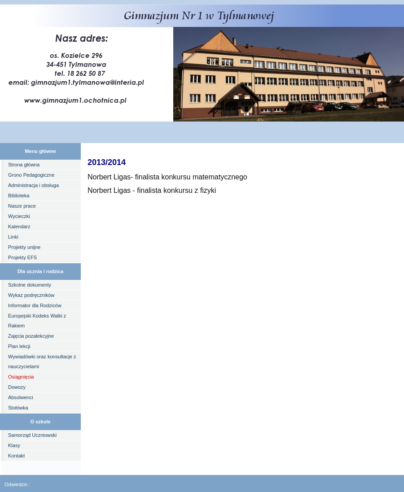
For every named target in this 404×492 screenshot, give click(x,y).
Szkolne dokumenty (29, 284)
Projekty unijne (24, 247)
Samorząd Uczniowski (32, 435)
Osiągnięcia (21, 376)
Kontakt (16, 455)
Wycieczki (19, 216)
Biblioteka (19, 195)
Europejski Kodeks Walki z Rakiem (37, 320)
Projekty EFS (22, 257)
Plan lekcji (19, 346)
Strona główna (24, 164)
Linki (13, 236)
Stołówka (18, 407)
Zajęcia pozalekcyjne (31, 336)
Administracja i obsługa (33, 185)
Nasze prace (22, 206)
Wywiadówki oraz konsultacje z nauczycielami (42, 361)
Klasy (14, 445)
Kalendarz (19, 226)
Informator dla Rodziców (34, 305)
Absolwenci (20, 397)
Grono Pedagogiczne (31, 175)
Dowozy (17, 387)
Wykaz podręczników (31, 295)
